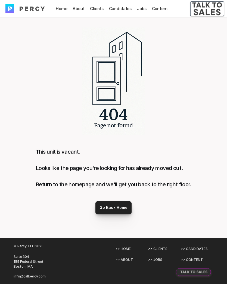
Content (160, 8)
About (78, 8)
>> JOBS (155, 260)
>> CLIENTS (157, 249)
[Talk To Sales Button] (207, 8)
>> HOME (123, 249)
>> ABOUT (124, 260)
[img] (9, 8)
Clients (97, 8)
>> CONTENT (192, 260)
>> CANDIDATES (194, 249)
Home (61, 8)
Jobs (141, 8)
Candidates (120, 8)
